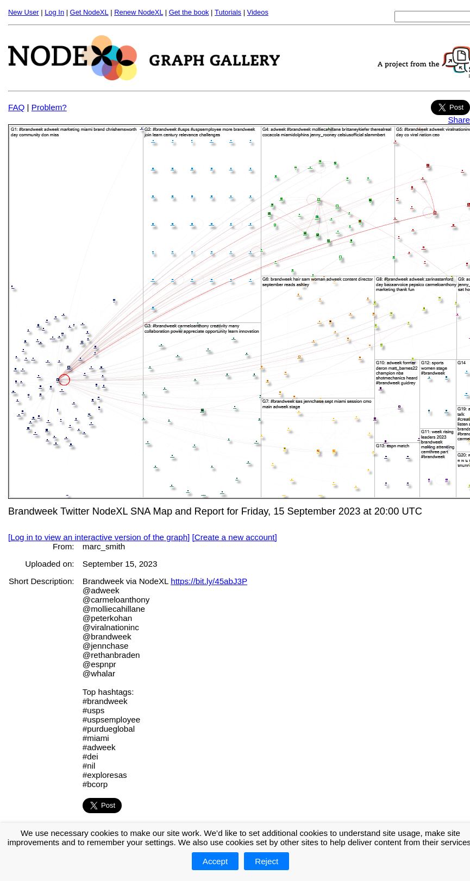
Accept (215, 861)
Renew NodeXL (138, 12)
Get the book (189, 12)
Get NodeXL (89, 12)
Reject (266, 861)
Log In (54, 12)
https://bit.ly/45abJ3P (209, 581)
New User (23, 12)
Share (459, 119)
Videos (257, 12)
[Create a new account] (234, 537)
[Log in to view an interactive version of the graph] (99, 537)
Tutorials (228, 12)
